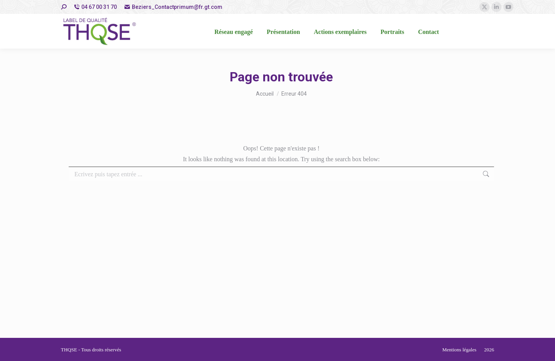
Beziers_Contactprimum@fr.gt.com (173, 7)
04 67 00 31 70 (95, 7)
